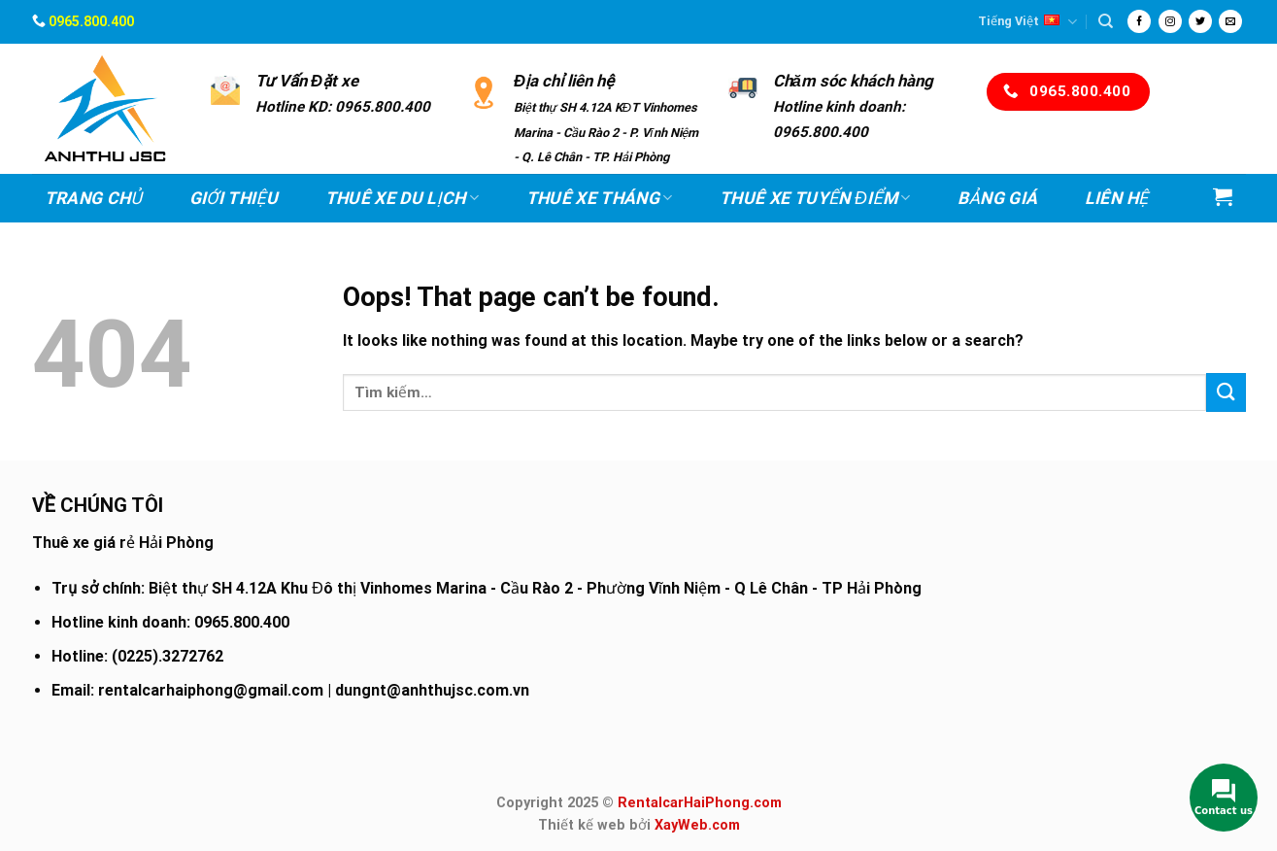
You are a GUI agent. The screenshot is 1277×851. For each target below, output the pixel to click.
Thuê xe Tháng (599, 198)
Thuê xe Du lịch (402, 198)
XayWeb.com (697, 825)
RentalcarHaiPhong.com (700, 803)
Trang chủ (94, 198)
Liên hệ (1116, 198)
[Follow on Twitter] (1200, 21)
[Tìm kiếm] (1105, 21)
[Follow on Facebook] (1139, 21)
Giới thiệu (234, 198)
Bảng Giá (997, 198)
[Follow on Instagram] (1170, 21)
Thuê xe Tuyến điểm (815, 198)
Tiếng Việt (1027, 22)
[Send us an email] (1230, 21)
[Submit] (1225, 392)
